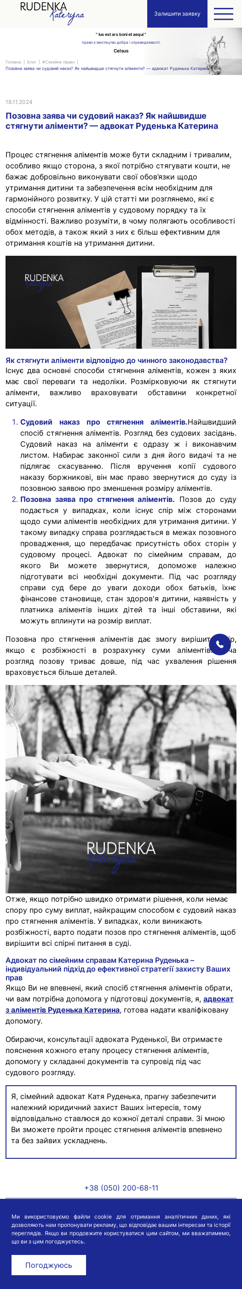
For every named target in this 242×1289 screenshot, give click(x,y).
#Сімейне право (58, 61)
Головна (13, 61)
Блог (31, 61)
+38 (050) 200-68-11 (121, 1187)
